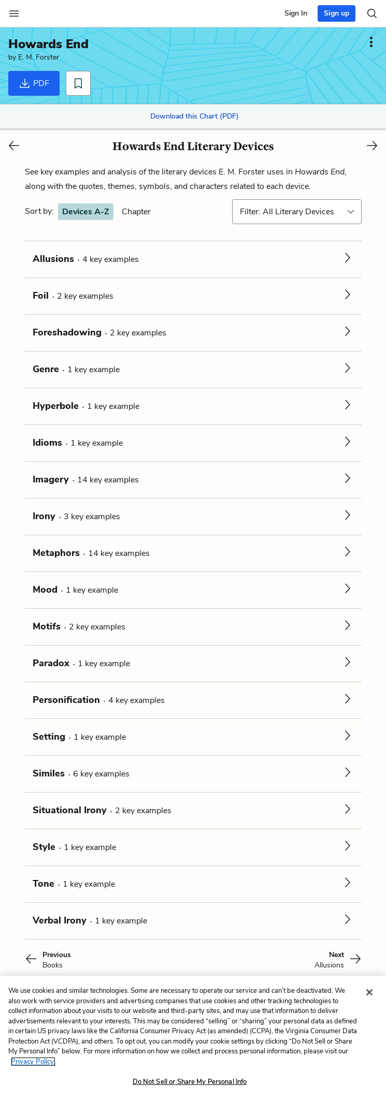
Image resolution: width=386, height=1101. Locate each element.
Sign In (295, 13)
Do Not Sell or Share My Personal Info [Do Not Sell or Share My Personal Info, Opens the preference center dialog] (190, 1082)
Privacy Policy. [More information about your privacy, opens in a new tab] (33, 1061)
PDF (34, 83)
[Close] (369, 992)
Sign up (336, 13)
